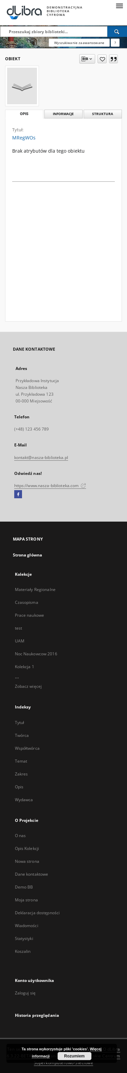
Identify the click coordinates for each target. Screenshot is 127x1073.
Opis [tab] (24, 114)
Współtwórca (27, 748)
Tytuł (19, 722)
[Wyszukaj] (117, 31)
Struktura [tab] (102, 114)
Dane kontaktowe (31, 874)
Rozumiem (74, 1056)
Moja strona (26, 900)
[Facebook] (18, 494)
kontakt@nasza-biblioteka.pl (41, 457)
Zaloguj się (25, 993)
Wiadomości (26, 925)
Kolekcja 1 (24, 667)
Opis (19, 787)
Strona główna (27, 555)
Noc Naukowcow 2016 (36, 654)
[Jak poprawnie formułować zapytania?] (115, 43)
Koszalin (23, 951)
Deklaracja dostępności (37, 913)
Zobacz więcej (28, 686)
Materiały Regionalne (35, 589)
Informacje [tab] (63, 114)
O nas (20, 835)
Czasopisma (26, 602)
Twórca (22, 735)
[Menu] (119, 5)
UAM (19, 641)
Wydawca (24, 800)
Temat (21, 761)
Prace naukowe (29, 615)
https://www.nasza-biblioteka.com (50, 485)
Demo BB (24, 887)
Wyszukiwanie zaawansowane (79, 42)
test (18, 628)
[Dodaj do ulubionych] (102, 58)
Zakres (21, 774)
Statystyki (24, 938)
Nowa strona (27, 861)
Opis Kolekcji (27, 848)
